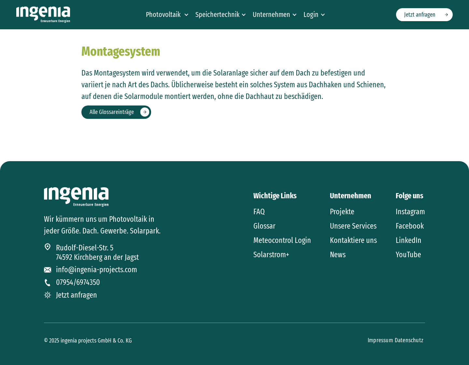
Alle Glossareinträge (112, 112)
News (338, 254)
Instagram (410, 211)
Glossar (264, 226)
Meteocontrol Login (282, 240)
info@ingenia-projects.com (96, 269)
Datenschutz (409, 340)
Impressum (380, 340)
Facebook (410, 226)
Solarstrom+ (271, 254)
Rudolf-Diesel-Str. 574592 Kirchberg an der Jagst (97, 252)
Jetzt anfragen (419, 14)
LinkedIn (408, 240)
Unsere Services (353, 226)
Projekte (342, 211)
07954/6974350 (78, 282)
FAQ (259, 211)
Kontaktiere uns (353, 240)
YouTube (408, 254)
